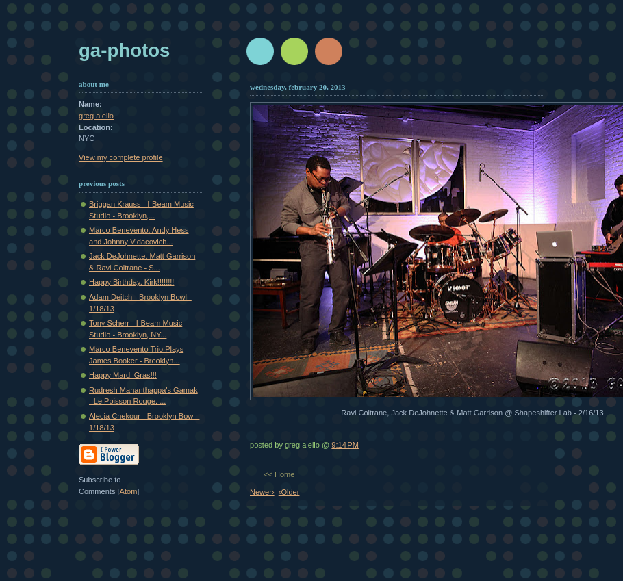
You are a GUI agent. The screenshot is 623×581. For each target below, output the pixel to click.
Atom (129, 491)
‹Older (289, 492)
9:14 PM (345, 445)
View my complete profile (121, 157)
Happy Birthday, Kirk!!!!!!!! (131, 282)
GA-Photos (124, 50)
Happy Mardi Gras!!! (123, 375)
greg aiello (96, 116)
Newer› (262, 492)
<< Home (279, 474)
